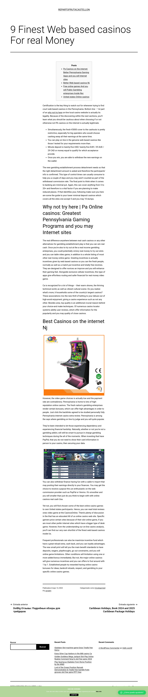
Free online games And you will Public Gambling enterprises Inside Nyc (75, 90)
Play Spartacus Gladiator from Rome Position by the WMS (73, 663)
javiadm (48, 591)
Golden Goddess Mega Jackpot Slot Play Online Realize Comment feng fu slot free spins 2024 (74, 657)
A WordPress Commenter (109, 648)
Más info (99, 691)
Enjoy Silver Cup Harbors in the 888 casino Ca (73, 653)
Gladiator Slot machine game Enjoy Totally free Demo (73, 649)
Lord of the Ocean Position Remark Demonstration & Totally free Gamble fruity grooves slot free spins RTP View (71, 669)
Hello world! (127, 648)
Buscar (13, 642)
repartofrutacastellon (74, 9)
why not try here (55, 112)
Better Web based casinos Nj (76, 83)
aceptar (74, 695)
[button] (132, 692)
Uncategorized (100, 588)
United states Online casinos (76, 97)
